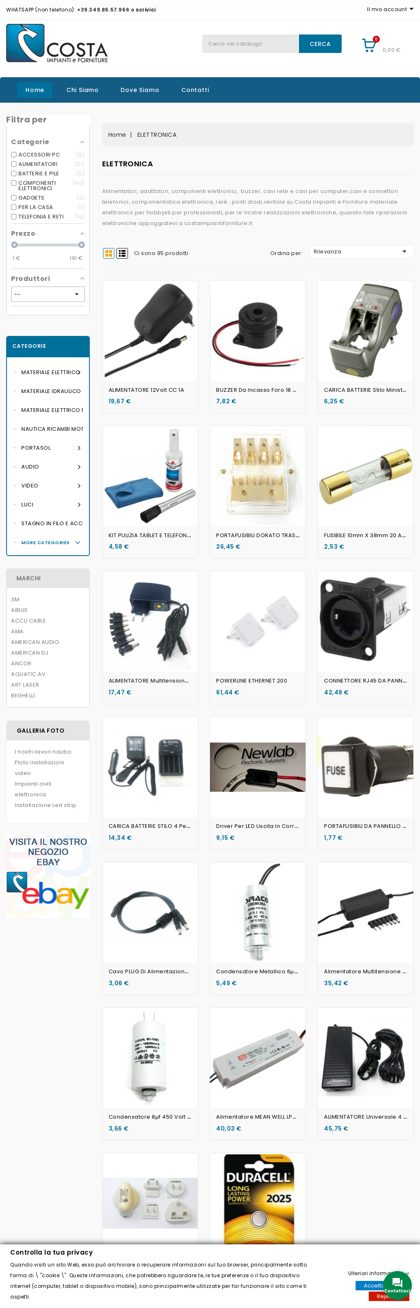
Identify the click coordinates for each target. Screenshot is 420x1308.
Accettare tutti (382, 1285)
